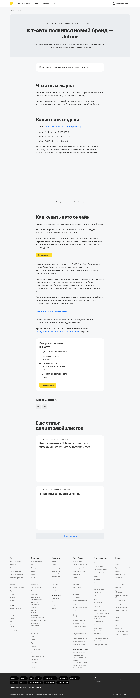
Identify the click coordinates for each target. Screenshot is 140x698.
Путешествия (56, 595)
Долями (12, 597)
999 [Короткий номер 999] (116, 678)
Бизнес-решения (99, 589)
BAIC (62, 331)
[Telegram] (125, 694)
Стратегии (34, 594)
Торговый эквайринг (100, 573)
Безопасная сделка (79, 644)
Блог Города (13, 630)
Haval (93, 328)
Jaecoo (77, 331)
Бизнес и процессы (121, 631)
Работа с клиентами (121, 635)
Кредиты (75, 578)
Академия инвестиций (38, 620)
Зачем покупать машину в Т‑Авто (52, 311)
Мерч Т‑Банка (119, 584)
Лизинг (75, 610)
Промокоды (118, 587)
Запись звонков (36, 653)
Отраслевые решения (80, 638)
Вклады (12, 584)
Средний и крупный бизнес (100, 559)
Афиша (12, 612)
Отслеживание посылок (15, 626)
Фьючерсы (34, 584)
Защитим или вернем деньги (38, 666)
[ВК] (117, 694)
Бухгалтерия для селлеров (98, 629)
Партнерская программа (119, 591)
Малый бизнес (78, 558)
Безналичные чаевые (80, 630)
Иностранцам (14, 568)
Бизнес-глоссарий (121, 607)
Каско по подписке (58, 568)
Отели (54, 602)
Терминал (34, 607)
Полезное (118, 558)
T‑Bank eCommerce (100, 607)
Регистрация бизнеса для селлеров (101, 639)
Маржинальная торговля (36, 611)
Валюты (33, 574)
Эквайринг (76, 574)
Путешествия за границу (56, 572)
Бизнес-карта (77, 591)
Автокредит (14, 581)
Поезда (54, 608)
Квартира (55, 584)
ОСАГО (54, 561)
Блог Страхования (58, 591)
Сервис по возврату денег (121, 596)
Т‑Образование (120, 600)
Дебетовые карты (15, 561)
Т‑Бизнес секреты (121, 610)
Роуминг (33, 646)
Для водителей (71, 24)
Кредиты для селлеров (101, 613)
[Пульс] (113, 694)
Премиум (13, 564)
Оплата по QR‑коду (79, 641)
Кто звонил (34, 662)
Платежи (117, 571)
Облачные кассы (78, 623)
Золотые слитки (36, 587)
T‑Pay (116, 561)
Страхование (56, 558)
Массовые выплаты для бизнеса (79, 634)
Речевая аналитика (79, 652)
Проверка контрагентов (80, 600)
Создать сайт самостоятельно (99, 634)
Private (12, 594)
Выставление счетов (79, 626)
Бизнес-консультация (80, 564)
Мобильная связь (37, 630)
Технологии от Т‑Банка (80, 649)
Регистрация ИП (78, 568)
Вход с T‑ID (118, 564)
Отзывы (117, 581)
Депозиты (76, 594)
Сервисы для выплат (100, 569)
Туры (53, 605)
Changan (40, 331)
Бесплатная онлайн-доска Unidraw (79, 666)
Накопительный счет (17, 587)
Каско (54, 564)
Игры (11, 621)
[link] (44, 255)
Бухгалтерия (77, 587)
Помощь (117, 620)
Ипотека (12, 600)
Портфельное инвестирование (36, 598)
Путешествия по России (56, 577)
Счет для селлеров (100, 610)
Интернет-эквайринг (80, 620)
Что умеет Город (52, 490)
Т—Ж (116, 614)
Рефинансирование (16, 578)
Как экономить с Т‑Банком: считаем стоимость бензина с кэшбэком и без (70, 444)
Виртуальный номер (37, 656)
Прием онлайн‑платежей (79, 616)
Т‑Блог (117, 617)
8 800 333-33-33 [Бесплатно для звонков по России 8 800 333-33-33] (100, 678)
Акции (33, 571)
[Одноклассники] (129, 694)
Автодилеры (98, 602)
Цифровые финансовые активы (37, 616)
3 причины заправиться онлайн (60, 494)
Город (12, 605)
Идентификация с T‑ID (122, 568)
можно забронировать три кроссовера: (64, 126)
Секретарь (34, 659)
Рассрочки (76, 597)
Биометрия (118, 578)
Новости (59, 24)
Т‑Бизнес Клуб (98, 621)
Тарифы (33, 640)
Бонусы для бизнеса (79, 604)
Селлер (96, 625)
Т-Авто (50, 24)
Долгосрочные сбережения (35, 624)
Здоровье (55, 587)
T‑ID (95, 596)
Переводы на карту (121, 574)
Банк (11, 558)
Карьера (117, 625)
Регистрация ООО (79, 571)
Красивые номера (37, 649)
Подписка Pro (14, 591)
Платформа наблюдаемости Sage (80, 661)
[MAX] (121, 694)
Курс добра (118, 604)
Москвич (49, 331)
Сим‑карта (34, 633)
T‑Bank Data (97, 592)
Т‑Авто (12, 618)
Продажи (76, 584)
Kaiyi (57, 331)
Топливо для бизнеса (80, 607)
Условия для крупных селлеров (101, 617)
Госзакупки (76, 581)
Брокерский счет (36, 561)
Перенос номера (36, 643)
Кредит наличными (16, 574)
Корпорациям (98, 563)
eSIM (32, 636)
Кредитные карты (15, 571)
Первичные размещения (35, 603)
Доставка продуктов (16, 608)
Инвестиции (35, 558)
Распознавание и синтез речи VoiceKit (80, 656)
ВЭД (95, 582)
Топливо (12, 615)
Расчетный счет (78, 561)
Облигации (34, 581)
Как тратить (50, 439)
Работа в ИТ (119, 628)
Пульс (33, 591)
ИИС (32, 564)
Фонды (33, 578)
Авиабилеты (56, 599)
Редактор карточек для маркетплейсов (100, 644)
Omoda (69, 331)
